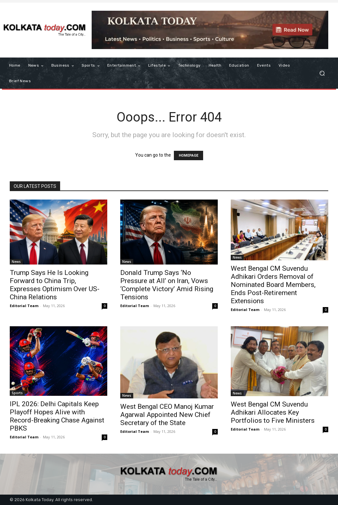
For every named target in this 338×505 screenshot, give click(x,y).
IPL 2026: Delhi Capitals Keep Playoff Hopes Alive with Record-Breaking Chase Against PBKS (57, 416)
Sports (17, 393)
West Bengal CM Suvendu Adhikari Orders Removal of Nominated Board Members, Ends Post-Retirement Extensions (273, 285)
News (16, 261)
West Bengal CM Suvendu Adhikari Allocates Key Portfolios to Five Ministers (273, 412)
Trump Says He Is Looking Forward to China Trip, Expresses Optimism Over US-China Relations (54, 285)
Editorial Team (24, 305)
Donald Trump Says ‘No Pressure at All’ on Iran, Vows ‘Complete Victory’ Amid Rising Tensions (166, 285)
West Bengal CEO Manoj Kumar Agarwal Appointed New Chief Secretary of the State (167, 415)
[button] (322, 73)
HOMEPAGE (188, 155)
